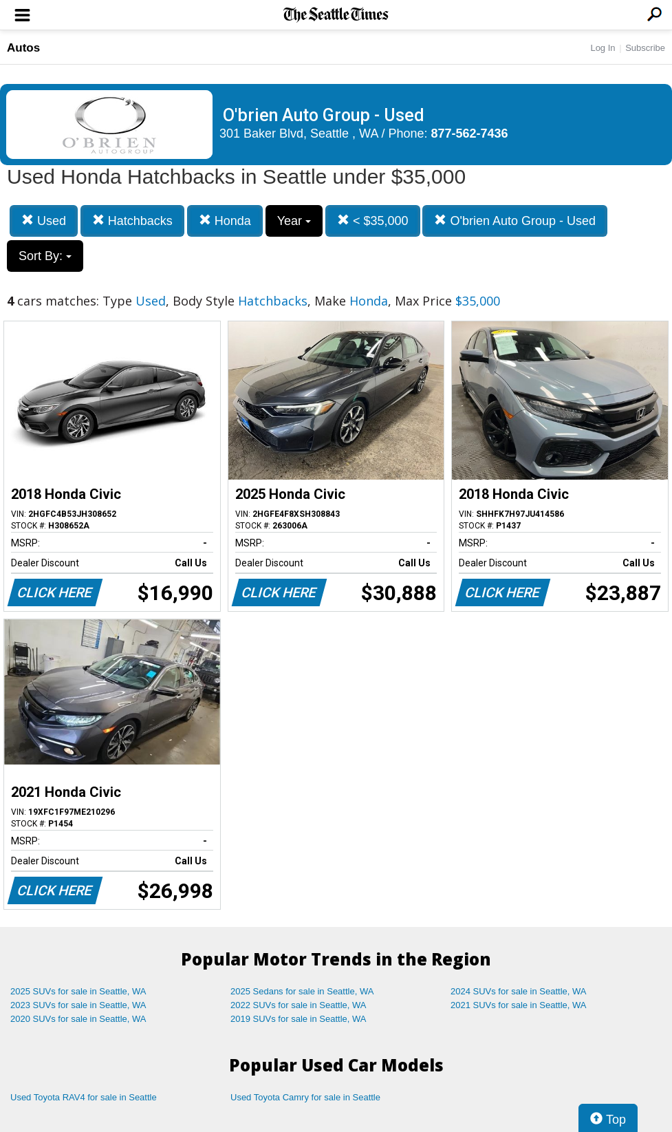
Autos (23, 47)
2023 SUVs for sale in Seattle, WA (78, 1005)
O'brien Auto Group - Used (515, 220)
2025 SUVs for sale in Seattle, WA (78, 991)
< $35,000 (373, 220)
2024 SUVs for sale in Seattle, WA (519, 991)
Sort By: (45, 256)
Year (294, 221)
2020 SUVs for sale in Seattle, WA (78, 1019)
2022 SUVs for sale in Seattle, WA (298, 1005)
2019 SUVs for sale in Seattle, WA (298, 1019)
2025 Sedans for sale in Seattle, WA (301, 991)
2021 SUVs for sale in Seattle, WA (519, 1005)
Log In (602, 48)
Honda (225, 220)
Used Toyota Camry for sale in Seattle (305, 1097)
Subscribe (645, 48)
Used (43, 220)
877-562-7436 (469, 133)
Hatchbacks (132, 220)
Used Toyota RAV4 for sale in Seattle (83, 1097)
